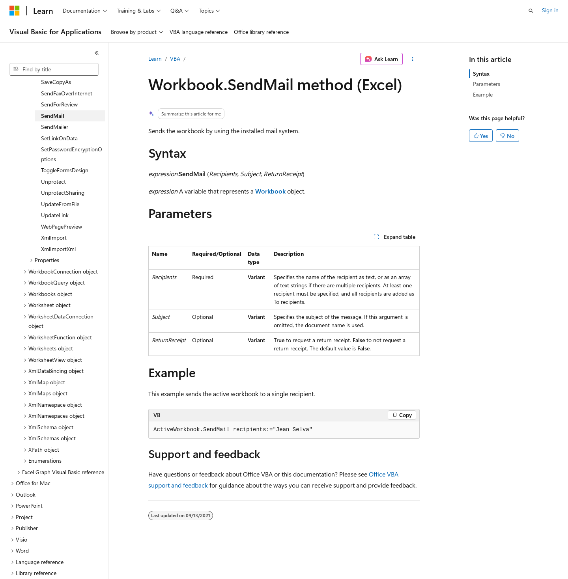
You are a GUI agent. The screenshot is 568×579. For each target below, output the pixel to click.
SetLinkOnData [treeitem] (59, 112)
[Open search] (531, 11)
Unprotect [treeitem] (53, 155)
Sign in (550, 10)
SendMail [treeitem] (52, 89)
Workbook (270, 191)
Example (483, 94)
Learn (155, 58)
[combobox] (54, 69)
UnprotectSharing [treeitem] (62, 166)
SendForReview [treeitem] (59, 78)
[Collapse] (96, 53)
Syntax (481, 73)
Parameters (486, 84)
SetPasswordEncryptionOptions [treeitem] (71, 128)
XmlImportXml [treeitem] (58, 223)
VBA (175, 58)
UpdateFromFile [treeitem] (60, 178)
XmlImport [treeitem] (54, 211)
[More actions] (413, 59)
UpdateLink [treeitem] (55, 189)
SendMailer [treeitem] (54, 100)
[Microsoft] (14, 11)
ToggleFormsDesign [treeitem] (64, 144)
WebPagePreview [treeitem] (61, 200)
